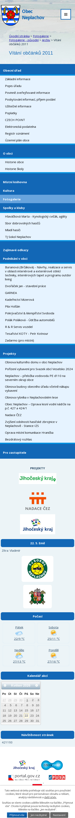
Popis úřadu (13, 86)
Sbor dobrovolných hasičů (22, 223)
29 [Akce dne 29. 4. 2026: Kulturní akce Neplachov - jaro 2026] (15, 700)
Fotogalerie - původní (24, 40)
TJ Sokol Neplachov (18, 237)
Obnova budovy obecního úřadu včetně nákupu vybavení (37, 389)
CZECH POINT (15, 120)
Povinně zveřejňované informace (27, 93)
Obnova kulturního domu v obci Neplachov (33, 362)
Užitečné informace (18, 106)
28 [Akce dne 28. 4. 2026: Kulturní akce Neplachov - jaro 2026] (10, 700)
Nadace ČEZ (13, 415)
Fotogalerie (41, 36)
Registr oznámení (17, 133)
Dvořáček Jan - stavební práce (25, 286)
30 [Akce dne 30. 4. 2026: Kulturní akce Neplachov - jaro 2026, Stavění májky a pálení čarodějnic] (21, 700)
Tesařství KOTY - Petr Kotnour (26, 334)
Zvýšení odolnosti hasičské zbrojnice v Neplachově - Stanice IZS (31, 424)
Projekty (9, 354)
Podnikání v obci (15, 259)
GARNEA (11, 293)
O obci (8, 153)
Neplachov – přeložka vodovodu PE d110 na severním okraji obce (35, 378)
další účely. (50, 797)
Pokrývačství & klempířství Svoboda (29, 313)
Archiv (46, 40)
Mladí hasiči (12, 230)
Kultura (8, 191)
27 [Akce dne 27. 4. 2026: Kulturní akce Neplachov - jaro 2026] (4, 700)
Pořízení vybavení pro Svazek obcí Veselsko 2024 (39, 369)
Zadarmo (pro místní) (19, 340)
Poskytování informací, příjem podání (30, 99)
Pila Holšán (12, 306)
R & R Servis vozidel (19, 327)
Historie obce (14, 162)
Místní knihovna (15, 182)
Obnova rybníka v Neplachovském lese (31, 397)
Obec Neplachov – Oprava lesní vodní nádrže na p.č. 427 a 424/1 (37, 406)
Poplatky (11, 113)
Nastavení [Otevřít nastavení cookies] (59, 815)
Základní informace (17, 79)
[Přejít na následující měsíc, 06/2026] (37, 685)
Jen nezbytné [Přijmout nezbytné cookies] (39, 815)
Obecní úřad (12, 70)
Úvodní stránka (19, 36)
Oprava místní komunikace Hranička (29, 432)
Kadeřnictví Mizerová (19, 300)
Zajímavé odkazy (15, 250)
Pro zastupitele (14, 452)
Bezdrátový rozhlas (18, 439)
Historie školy (14, 169)
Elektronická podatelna (20, 127)
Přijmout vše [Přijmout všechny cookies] (17, 815)
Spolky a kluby (14, 208)
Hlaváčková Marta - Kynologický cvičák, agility (36, 216)
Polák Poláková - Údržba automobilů (30, 320)
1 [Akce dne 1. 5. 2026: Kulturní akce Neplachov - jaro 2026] (27, 700)
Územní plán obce (17, 140)
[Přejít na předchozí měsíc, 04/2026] (5, 685)
